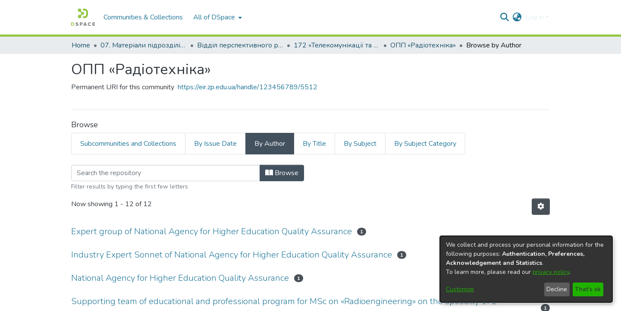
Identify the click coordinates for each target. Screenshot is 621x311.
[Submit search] (504, 17)
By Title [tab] (314, 143)
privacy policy (551, 272)
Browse (281, 173)
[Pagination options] (541, 206)
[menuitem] (216, 17)
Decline (556, 289)
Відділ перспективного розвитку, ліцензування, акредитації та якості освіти (240, 45)
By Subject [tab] (360, 143)
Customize (460, 289)
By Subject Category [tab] (425, 143)
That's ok (588, 289)
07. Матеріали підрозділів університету (143, 45)
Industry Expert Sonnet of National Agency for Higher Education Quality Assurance (231, 255)
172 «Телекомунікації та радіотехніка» (337, 45)
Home (81, 45)
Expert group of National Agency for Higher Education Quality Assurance (211, 231)
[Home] (83, 17)
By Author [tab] (269, 143)
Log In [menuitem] (534, 17)
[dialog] (526, 269)
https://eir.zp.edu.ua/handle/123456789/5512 (247, 87)
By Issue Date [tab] (215, 143)
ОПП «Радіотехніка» (423, 45)
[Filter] (165, 173)
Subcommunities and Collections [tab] (128, 143)
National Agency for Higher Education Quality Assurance (180, 278)
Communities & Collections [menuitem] (143, 17)
